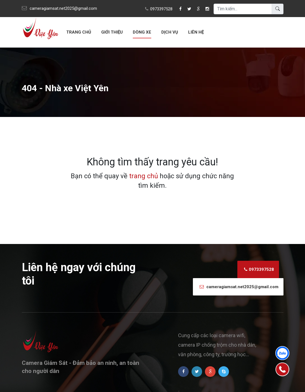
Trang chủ (78, 32)
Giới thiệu (112, 32)
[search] (243, 9)
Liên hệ (196, 32)
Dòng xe (142, 32)
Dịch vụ (169, 32)
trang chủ (143, 176)
